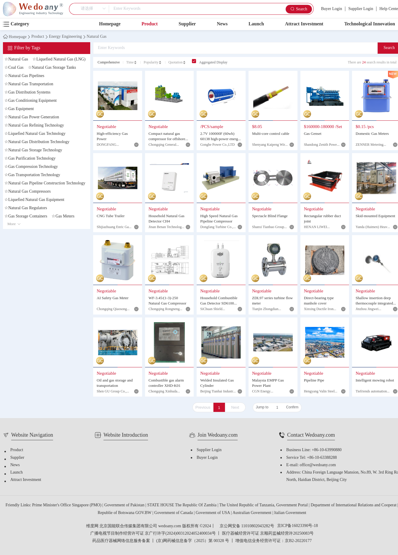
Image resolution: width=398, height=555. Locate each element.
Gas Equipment (19, 109)
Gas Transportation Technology (32, 175)
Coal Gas (14, 68)
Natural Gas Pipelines (24, 76)
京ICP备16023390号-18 (297, 526)
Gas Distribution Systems (27, 92)
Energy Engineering (65, 37)
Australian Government (252, 513)
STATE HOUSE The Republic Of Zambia (182, 505)
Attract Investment (304, 24)
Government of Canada (174, 513)
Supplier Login (360, 9)
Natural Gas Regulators (25, 208)
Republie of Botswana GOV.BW (125, 513)
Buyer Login (331, 9)
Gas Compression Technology (31, 167)
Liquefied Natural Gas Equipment (34, 200)
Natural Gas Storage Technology (33, 150)
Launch (256, 24)
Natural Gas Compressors (27, 191)
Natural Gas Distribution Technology (37, 142)
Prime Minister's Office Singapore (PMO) (67, 505)
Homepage (110, 24)
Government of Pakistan (125, 505)
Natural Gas (96, 37)
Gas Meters (63, 216)
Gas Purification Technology (30, 158)
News (222, 24)
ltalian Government (290, 513)
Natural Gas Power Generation (31, 117)
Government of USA (213, 513)
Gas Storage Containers (25, 216)
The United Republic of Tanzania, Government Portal (264, 505)
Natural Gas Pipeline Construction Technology (44, 183)
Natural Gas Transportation (28, 84)
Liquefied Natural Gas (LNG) (58, 59)
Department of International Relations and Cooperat (354, 505)
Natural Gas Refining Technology (34, 125)
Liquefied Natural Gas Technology (34, 134)
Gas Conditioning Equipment (30, 101)
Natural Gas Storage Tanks (52, 68)
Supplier (187, 24)
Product (150, 24)
